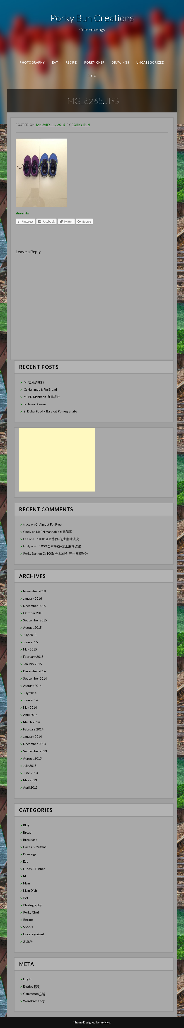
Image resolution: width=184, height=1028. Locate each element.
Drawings (120, 62)
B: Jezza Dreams (35, 404)
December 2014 (34, 671)
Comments (34, 994)
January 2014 (32, 736)
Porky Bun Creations (92, 17)
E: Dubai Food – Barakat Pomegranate (51, 411)
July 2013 (29, 765)
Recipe (71, 62)
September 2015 (35, 620)
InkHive (105, 1022)
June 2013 (30, 773)
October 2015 (33, 613)
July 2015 (29, 635)
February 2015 (33, 656)
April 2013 (30, 787)
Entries (31, 986)
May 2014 (30, 707)
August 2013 (32, 758)
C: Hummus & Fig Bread (41, 389)
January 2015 (32, 664)
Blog (92, 75)
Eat (55, 62)
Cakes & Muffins (34, 847)
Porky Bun (81, 125)
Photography (32, 62)
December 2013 (34, 744)
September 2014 (35, 678)
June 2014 (30, 700)
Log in (27, 979)
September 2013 (35, 751)
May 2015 (30, 649)
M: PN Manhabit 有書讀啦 (42, 397)
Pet (25, 898)
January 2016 (32, 598)
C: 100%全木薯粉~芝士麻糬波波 (56, 539)
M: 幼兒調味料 (34, 382)
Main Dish (30, 890)
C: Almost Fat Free (48, 524)
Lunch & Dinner (34, 869)
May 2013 (30, 780)
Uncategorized (150, 62)
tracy (26, 524)
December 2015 (34, 606)
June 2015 (30, 642)
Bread (27, 832)
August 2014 (32, 686)
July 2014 (29, 693)
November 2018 (34, 591)
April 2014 (30, 715)
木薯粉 (28, 941)
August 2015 (32, 627)
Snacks (28, 927)
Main (26, 883)
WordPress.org (34, 1001)
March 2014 (31, 722)
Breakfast (30, 840)
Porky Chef (94, 62)
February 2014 (33, 729)
